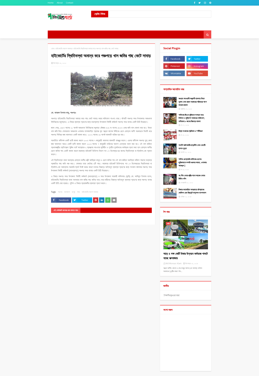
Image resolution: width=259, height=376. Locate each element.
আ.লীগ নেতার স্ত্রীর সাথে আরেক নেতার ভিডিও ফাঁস (192, 177)
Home (51, 2)
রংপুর (73, 191)
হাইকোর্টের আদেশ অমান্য (64, 48)
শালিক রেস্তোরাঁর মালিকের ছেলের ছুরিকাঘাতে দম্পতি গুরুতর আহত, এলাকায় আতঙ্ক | (193, 162)
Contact (69, 2)
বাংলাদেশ (67, 191)
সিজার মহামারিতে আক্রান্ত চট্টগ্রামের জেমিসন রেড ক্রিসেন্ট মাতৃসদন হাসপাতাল (192, 191)
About (60, 2)
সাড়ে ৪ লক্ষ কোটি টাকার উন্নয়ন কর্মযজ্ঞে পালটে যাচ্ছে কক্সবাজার (185, 256)
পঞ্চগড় (60, 191)
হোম (52, 48)
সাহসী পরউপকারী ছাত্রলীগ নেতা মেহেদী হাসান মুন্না (192, 147)
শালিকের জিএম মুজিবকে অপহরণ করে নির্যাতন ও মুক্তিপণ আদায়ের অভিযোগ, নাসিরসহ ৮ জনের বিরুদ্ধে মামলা (192, 118)
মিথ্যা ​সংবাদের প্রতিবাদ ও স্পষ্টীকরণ (191, 131)
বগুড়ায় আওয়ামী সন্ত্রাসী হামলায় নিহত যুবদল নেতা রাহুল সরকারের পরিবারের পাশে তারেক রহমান (193, 101)
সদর (78, 191)
